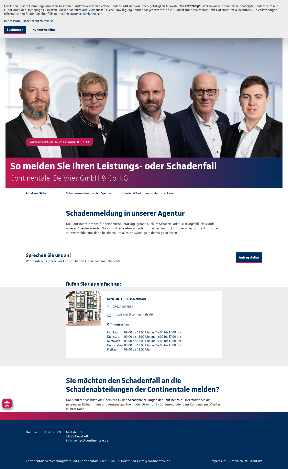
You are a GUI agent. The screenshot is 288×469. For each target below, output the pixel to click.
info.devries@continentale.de (133, 314)
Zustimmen (15, 30)
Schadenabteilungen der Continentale (155, 400)
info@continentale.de (154, 461)
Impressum (12, 21)
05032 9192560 (123, 307)
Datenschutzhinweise (38, 21)
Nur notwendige (43, 30)
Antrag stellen (249, 257)
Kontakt (256, 461)
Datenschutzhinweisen (86, 14)
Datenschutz (225, 10)
